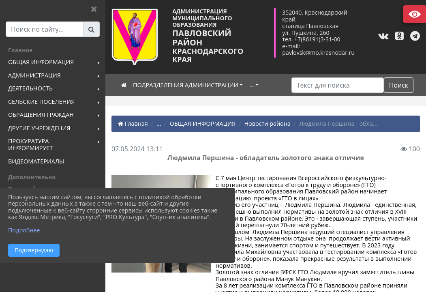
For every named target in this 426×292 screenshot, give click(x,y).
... (251, 85)
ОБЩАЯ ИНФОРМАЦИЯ (202, 123)
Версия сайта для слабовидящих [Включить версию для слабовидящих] (414, 14)
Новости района (267, 123)
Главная (133, 123)
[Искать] (337, 85)
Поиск (398, 85)
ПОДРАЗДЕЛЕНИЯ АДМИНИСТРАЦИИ (185, 85)
